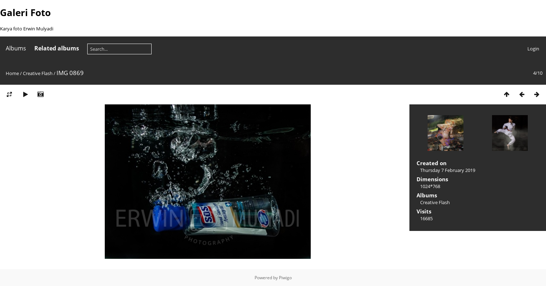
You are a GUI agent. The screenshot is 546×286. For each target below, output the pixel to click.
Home (12, 73)
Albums (16, 48)
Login (533, 48)
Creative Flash (38, 73)
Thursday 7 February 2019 (447, 170)
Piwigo (285, 278)
